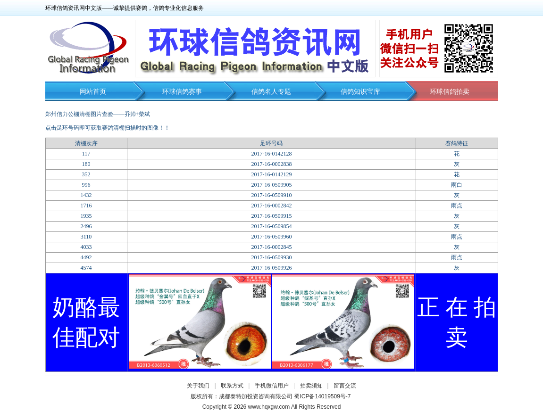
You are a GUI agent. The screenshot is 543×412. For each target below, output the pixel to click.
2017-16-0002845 (271, 247)
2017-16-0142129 (271, 174)
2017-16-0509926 (271, 267)
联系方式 (232, 385)
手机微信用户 (272, 385)
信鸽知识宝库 (360, 91)
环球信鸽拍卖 (449, 91)
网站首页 (93, 91)
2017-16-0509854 (271, 226)
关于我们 (198, 385)
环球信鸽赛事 (182, 91)
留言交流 (345, 385)
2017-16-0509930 (271, 257)
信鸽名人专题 (271, 91)
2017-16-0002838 (271, 164)
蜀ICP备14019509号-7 (322, 396)
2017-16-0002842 (271, 205)
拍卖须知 (313, 385)
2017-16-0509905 (271, 184)
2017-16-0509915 (271, 216)
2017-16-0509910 (271, 195)
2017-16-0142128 (271, 153)
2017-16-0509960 (271, 236)
